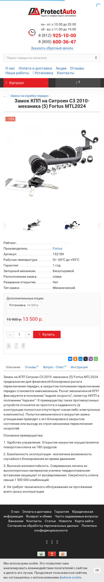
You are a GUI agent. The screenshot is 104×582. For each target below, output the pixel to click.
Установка (43, 73)
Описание (13, 367)
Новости (65, 521)
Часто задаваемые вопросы (76, 516)
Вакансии (15, 521)
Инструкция (79, 367)
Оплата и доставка (35, 68)
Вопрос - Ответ (54, 367)
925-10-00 (57, 35)
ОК (97, 570)
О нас (10, 68)
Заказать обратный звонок (52, 48)
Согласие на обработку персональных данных (43, 525)
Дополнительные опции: (25, 298)
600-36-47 (57, 42)
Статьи (50, 521)
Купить (47, 334)
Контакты (65, 73)
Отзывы (77, 68)
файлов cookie (70, 577)
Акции (61, 68)
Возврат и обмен (39, 516)
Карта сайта (84, 521)
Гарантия (62, 511)
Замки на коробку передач (29, 96)
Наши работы (17, 73)
